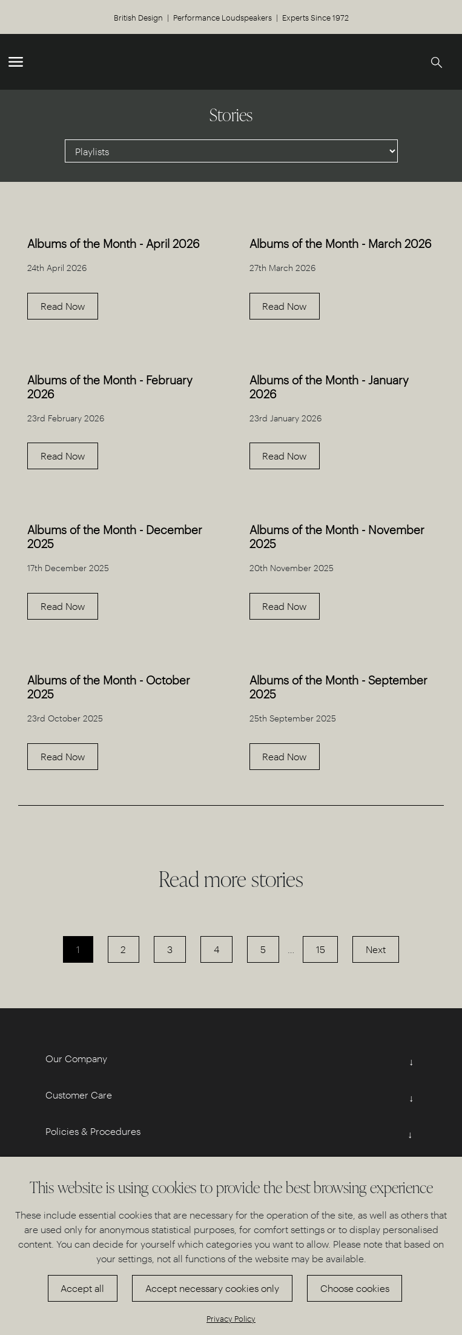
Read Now (63, 306)
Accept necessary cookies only (212, 1288)
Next (376, 949)
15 (320, 949)
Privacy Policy (231, 1318)
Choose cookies (354, 1288)
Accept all (82, 1288)
